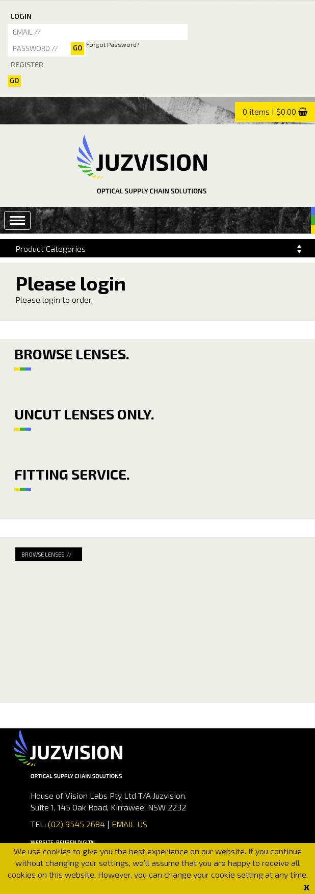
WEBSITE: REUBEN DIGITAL (63, 842)
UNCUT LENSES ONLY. (84, 414)
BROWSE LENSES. (71, 353)
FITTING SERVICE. (72, 474)
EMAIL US (129, 824)
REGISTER (27, 64)
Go (14, 80)
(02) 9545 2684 (75, 824)
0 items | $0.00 (269, 111)
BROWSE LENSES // (46, 554)
